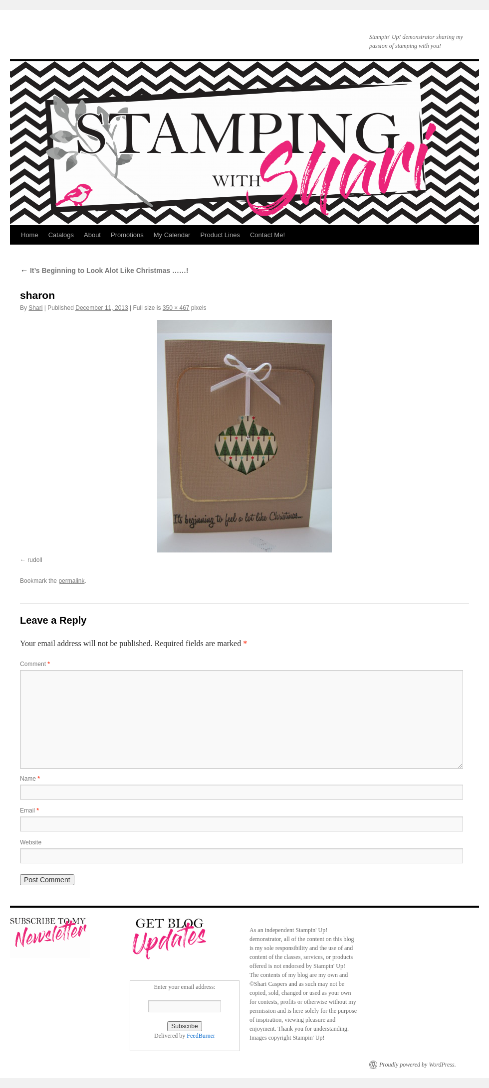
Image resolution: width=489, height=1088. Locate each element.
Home (29, 235)
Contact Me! (267, 235)
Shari (35, 307)
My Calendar (172, 235)
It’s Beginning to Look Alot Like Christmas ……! (104, 270)
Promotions (127, 235)
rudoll (34, 559)
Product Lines (220, 235)
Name (30, 778)
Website (30, 842)
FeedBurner (201, 1035)
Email (29, 810)
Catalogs (61, 235)
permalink (71, 580)
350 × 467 (176, 307)
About (92, 235)
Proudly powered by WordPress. (417, 1064)
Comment (35, 664)
